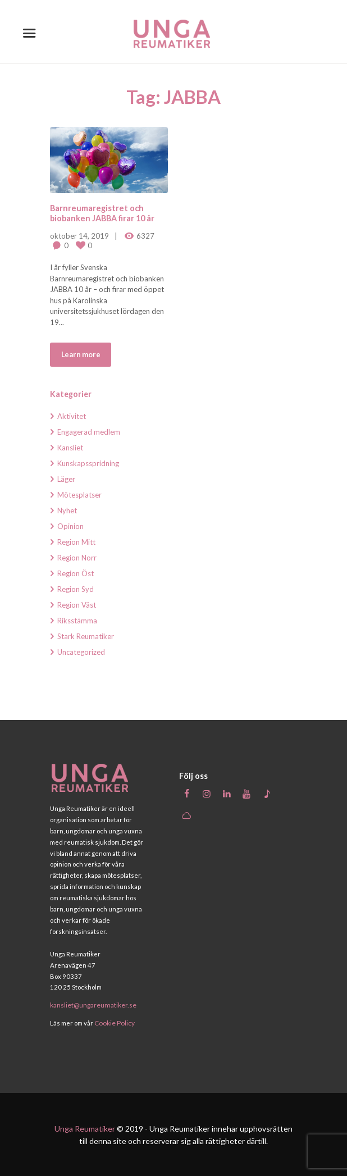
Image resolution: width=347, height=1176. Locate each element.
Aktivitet (71, 416)
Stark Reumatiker (85, 636)
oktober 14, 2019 (79, 235)
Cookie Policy (113, 1022)
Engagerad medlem (88, 431)
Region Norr (77, 557)
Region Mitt (76, 541)
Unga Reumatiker (84, 1128)
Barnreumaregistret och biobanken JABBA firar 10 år (102, 212)
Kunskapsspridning (88, 463)
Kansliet (70, 447)
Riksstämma (77, 620)
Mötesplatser (79, 494)
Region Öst (75, 573)
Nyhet (67, 510)
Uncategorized (81, 652)
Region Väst (76, 604)
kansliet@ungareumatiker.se (92, 1005)
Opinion (70, 526)
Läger (66, 479)
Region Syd (75, 589)
